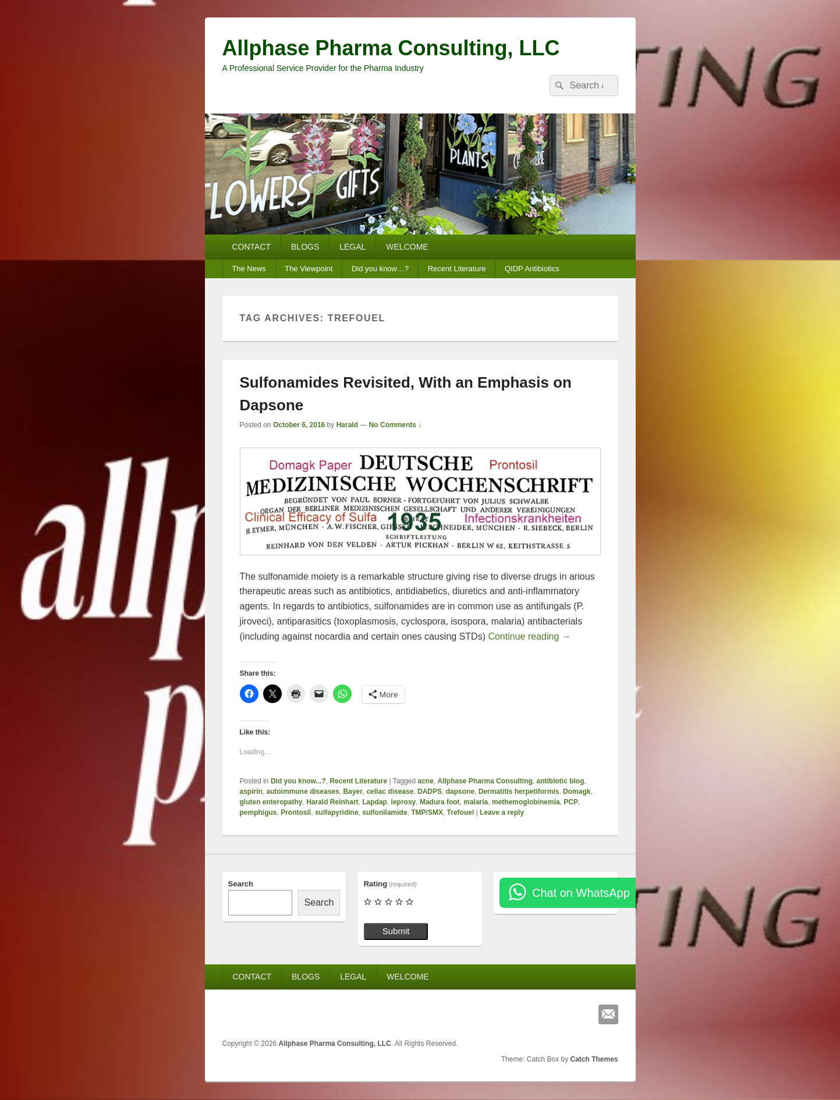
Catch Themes (594, 1059)
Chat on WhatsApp (581, 892)
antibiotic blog (560, 781)
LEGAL (352, 246)
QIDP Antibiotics (532, 268)
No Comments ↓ (395, 425)
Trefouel (460, 812)
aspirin (251, 791)
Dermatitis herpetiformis (519, 791)
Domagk (576, 791)
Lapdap (374, 802)
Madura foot (440, 802)
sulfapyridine (337, 812)
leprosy (403, 802)
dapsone (460, 791)
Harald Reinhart (332, 802)
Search (240, 883)
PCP (570, 802)
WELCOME (407, 246)
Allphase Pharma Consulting (484, 781)
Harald (347, 425)
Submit (396, 931)
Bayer (353, 791)
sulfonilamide (384, 812)
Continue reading (529, 636)
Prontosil (296, 812)
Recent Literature (457, 268)
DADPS (429, 791)
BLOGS (305, 246)
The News (249, 268)
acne (425, 781)
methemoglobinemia (526, 802)
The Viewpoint (308, 268)
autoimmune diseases (303, 791)
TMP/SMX (427, 812)
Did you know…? (380, 268)
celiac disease (390, 791)
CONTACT (251, 246)
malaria (475, 802)
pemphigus (258, 812)
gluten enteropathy (271, 802)
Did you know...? (298, 781)
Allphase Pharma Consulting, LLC (391, 48)
